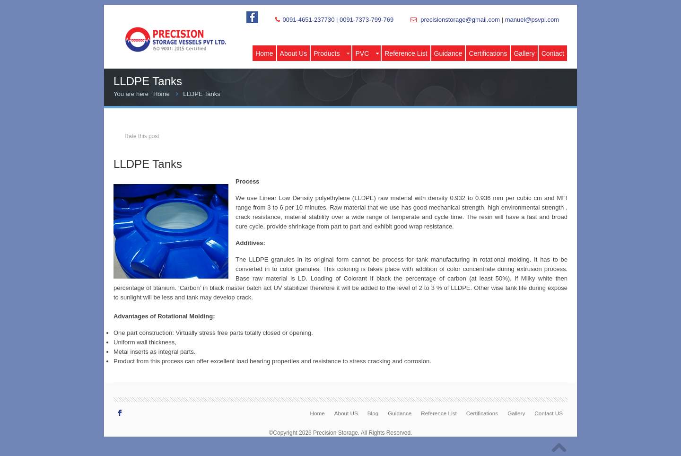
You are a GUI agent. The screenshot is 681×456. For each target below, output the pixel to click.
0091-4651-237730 (308, 19)
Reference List (405, 53)
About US (346, 413)
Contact (552, 53)
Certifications (488, 53)
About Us (293, 53)
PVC (367, 53)
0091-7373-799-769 (366, 19)
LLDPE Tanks (201, 93)
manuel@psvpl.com (532, 19)
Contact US (548, 413)
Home (264, 53)
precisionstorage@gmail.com (460, 19)
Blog (372, 413)
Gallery (524, 53)
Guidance (448, 53)
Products (331, 53)
